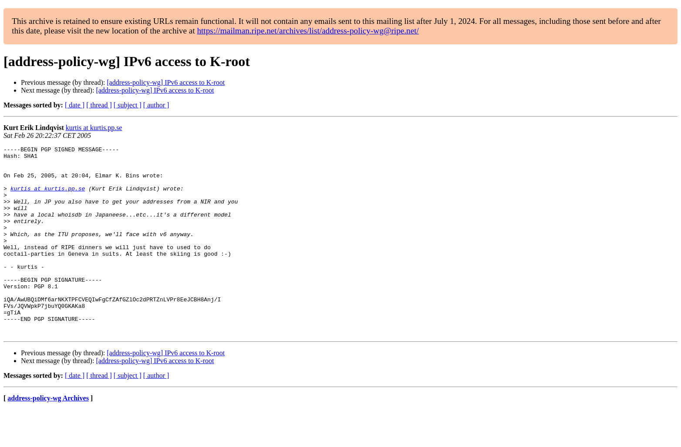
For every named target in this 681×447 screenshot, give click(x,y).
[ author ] (156, 105)
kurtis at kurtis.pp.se (94, 127)
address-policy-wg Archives (48, 436)
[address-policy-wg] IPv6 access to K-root (166, 82)
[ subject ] (128, 105)
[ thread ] (99, 105)
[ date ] (74, 105)
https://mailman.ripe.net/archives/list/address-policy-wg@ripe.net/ (308, 30)
